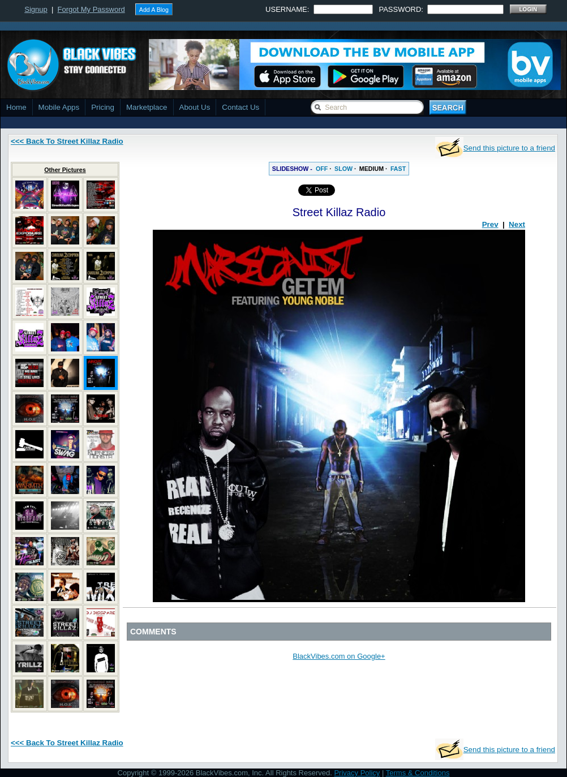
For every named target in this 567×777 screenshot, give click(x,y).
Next (517, 224)
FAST (398, 168)
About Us (195, 107)
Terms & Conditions (418, 773)
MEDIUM (371, 168)
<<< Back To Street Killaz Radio (67, 141)
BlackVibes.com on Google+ (339, 656)
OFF (322, 168)
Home (16, 107)
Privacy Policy (357, 773)
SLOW (343, 168)
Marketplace (146, 107)
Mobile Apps (59, 107)
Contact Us (240, 107)
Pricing (102, 107)
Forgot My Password (91, 9)
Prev (490, 224)
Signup (35, 9)
